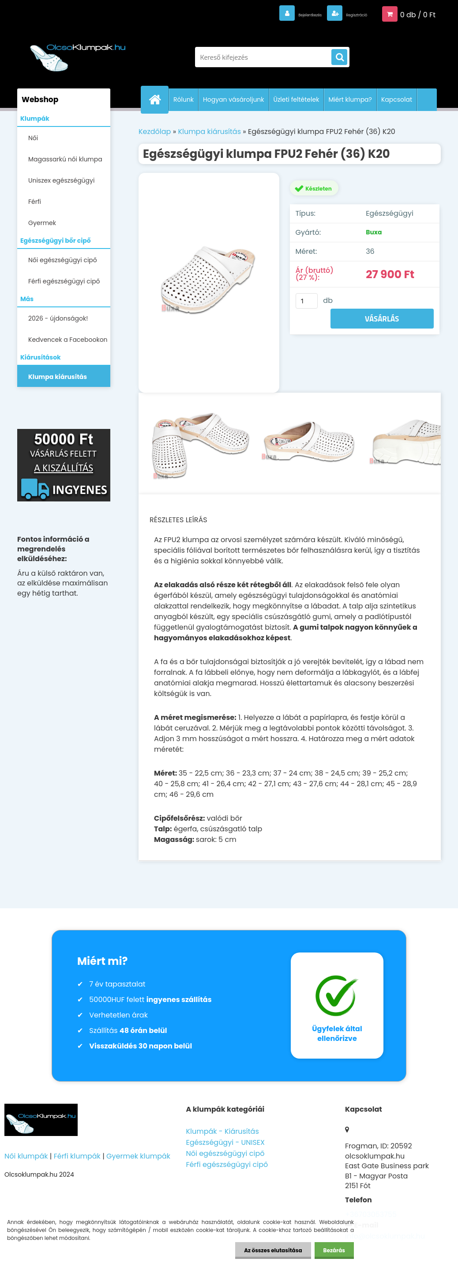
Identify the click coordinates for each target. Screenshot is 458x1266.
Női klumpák (26, 1156)
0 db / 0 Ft (417, 14)
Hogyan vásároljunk (233, 99)
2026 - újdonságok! (58, 318)
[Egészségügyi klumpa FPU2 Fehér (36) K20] (209, 283)
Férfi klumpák (77, 1156)
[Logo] (78, 53)
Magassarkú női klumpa (65, 159)
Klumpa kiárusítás (57, 376)
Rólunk (183, 99)
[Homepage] (158, 99)
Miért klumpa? (350, 99)
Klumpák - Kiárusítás (222, 1131)
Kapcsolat (396, 99)
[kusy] (307, 301)
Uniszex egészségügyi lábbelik (61, 183)
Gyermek (42, 222)
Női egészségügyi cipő (62, 260)
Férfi (34, 201)
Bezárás (334, 1250)
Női (33, 138)
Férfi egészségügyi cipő (64, 281)
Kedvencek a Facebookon (68, 339)
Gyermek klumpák (138, 1156)
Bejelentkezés (275, 14)
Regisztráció (345, 14)
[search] (339, 57)
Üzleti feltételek (296, 99)
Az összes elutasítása (273, 1250)
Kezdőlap (155, 131)
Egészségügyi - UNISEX (225, 1142)
